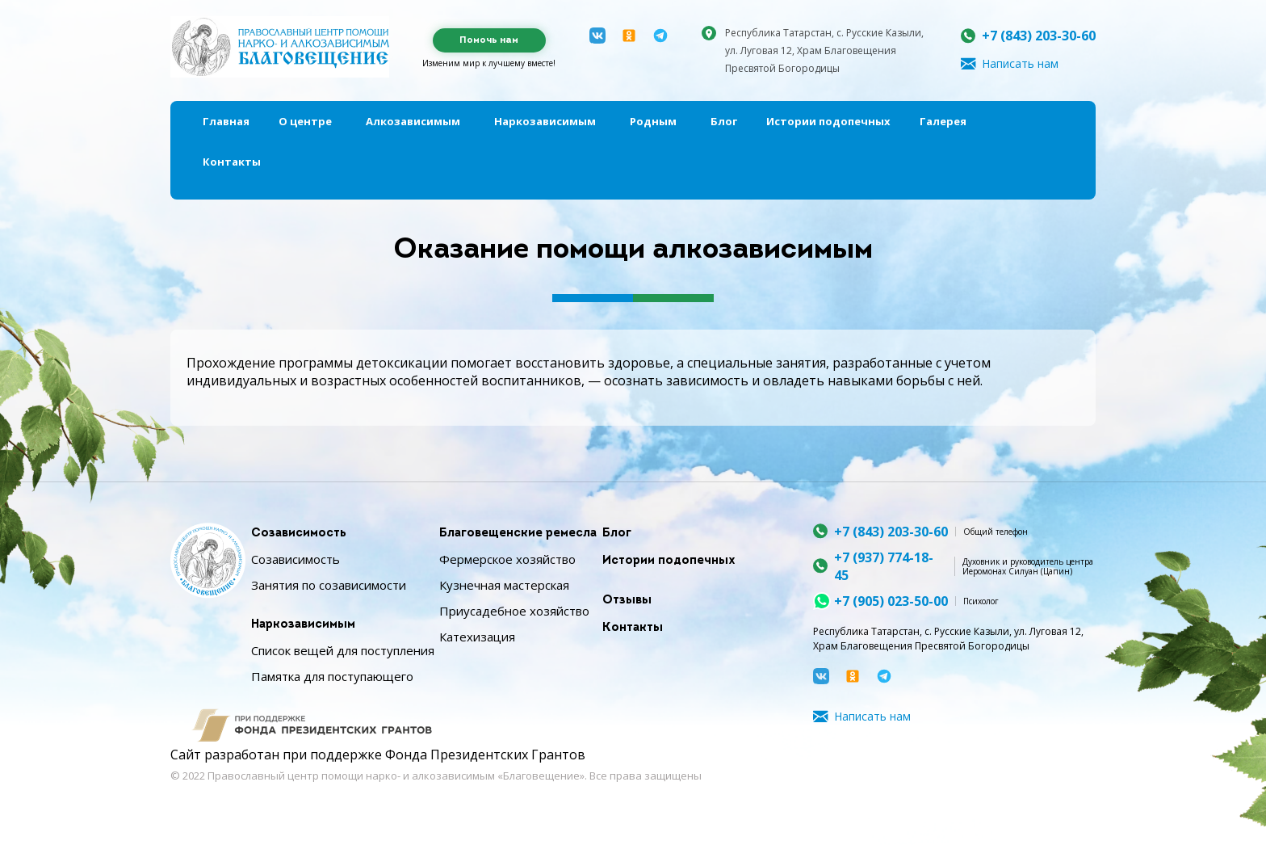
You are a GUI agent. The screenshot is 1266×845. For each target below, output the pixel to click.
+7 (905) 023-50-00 (891, 601)
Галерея (943, 121)
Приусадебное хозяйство (514, 611)
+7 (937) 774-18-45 (883, 566)
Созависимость (298, 534)
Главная (226, 121)
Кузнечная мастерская (504, 585)
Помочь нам (488, 40)
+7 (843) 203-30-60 (1039, 35)
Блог (724, 121)
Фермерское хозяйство (507, 559)
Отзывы (627, 601)
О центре (305, 121)
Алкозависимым (413, 121)
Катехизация (477, 636)
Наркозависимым (545, 121)
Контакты (232, 161)
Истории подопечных (828, 121)
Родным (653, 121)
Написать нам (1020, 63)
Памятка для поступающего (332, 676)
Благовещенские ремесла (518, 534)
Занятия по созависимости (328, 585)
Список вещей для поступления (342, 650)
